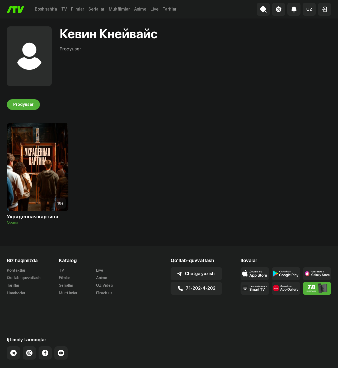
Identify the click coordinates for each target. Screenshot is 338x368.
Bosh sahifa (46, 9)
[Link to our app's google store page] (286, 273)
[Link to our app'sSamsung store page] (317, 273)
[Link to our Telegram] (13, 331)
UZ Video (104, 285)
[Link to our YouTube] (61, 331)
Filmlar (77, 9)
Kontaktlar (16, 270)
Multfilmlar (119, 9)
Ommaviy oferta (280, 358)
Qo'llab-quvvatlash (23, 277)
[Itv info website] (317, 288)
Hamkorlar (16, 293)
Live (154, 9)
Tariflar (170, 9)
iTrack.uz (104, 293)
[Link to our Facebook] (45, 331)
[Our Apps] (255, 288)
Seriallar (96, 9)
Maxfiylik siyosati (316, 358)
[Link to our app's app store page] (255, 273)
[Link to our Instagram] (29, 331)
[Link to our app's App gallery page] (286, 288)
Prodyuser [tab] (23, 104)
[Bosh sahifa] (15, 9)
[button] (309, 9)
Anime (140, 9)
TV (64, 9)
